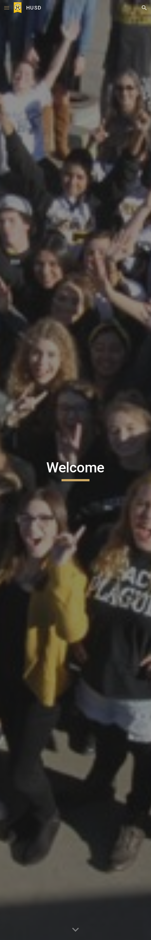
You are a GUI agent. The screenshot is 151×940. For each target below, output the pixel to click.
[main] (75, 470)
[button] (6, 7)
